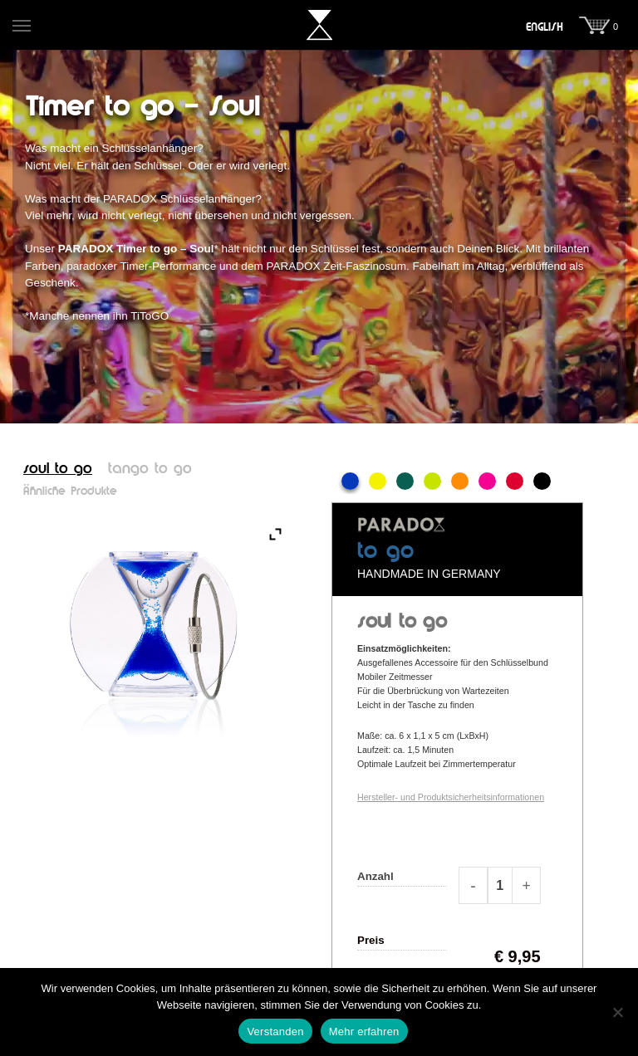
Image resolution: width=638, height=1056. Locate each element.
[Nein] (617, 1012)
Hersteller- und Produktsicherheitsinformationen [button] (450, 797)
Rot (514, 481)
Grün (405, 481)
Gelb (377, 481)
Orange (460, 481)
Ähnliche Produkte (70, 491)
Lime (432, 481)
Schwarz (542, 481)
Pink (487, 481)
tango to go (150, 469)
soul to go (57, 469)
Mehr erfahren (364, 1031)
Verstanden (275, 1031)
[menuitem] (544, 27)
